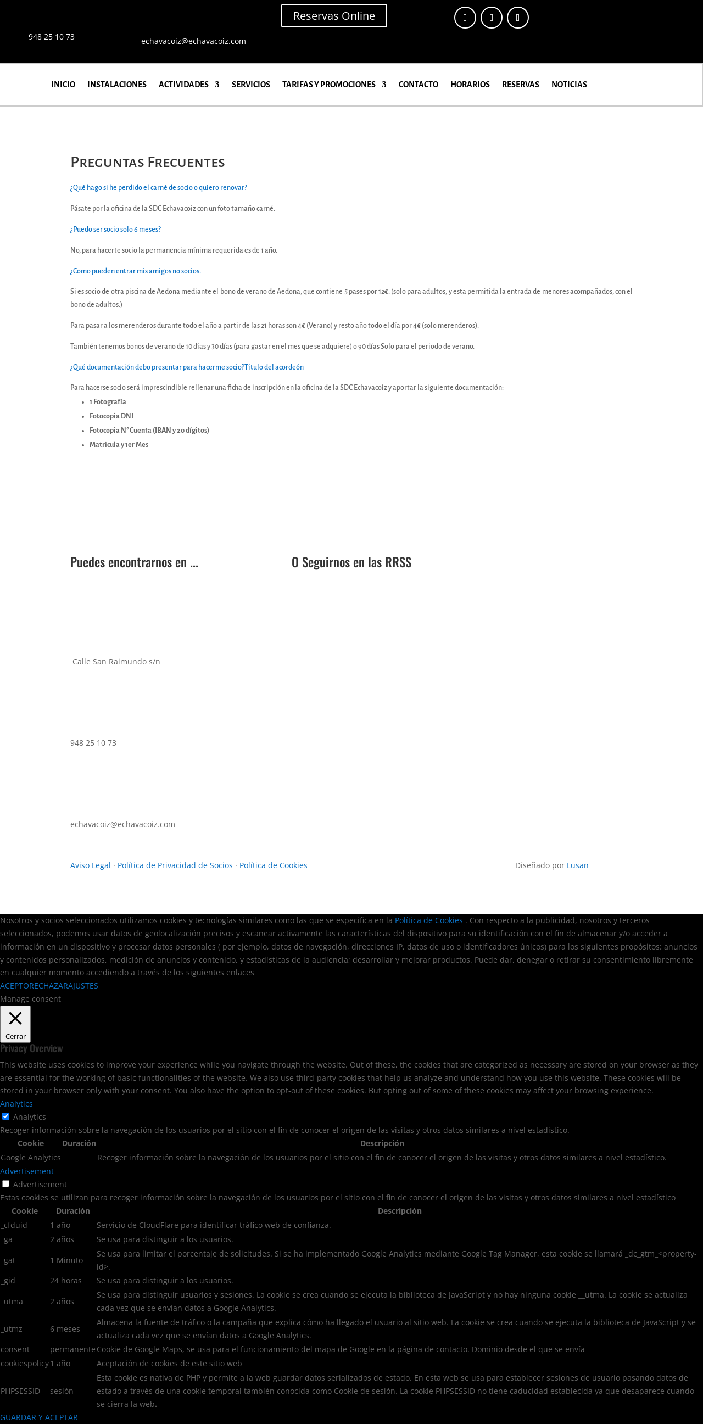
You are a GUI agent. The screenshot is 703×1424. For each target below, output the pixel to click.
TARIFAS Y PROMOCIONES (329, 84)
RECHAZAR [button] (48, 985)
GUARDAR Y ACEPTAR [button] (39, 1417)
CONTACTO (418, 84)
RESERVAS (520, 84)
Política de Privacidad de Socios (175, 865)
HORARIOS (470, 84)
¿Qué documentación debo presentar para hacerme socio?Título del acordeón (187, 367)
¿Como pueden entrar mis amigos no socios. (135, 271)
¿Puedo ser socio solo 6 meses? (115, 229)
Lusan (578, 865)
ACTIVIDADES (184, 84)
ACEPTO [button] (14, 985)
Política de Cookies (273, 865)
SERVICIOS (251, 84)
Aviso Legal (90, 865)
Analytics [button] (16, 1103)
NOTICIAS (569, 84)
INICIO (63, 84)
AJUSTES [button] (83, 985)
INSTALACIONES (117, 84)
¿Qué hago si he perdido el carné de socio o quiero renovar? (158, 188)
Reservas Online (334, 15)
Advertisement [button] (27, 1171)
